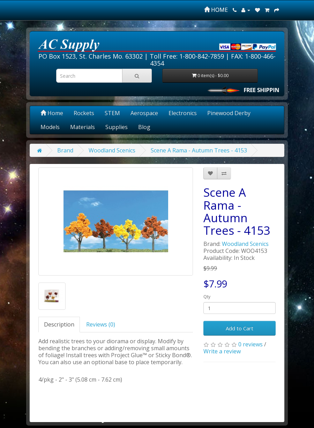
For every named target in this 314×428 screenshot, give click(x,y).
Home (51, 113)
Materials (82, 127)
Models (50, 127)
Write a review (222, 351)
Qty (206, 297)
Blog (144, 127)
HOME (216, 10)
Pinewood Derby (229, 113)
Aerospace (144, 113)
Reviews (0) (100, 324)
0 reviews (250, 344)
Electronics (183, 113)
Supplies (116, 127)
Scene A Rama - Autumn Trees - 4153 (199, 150)
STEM (112, 113)
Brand (65, 150)
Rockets (84, 113)
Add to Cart (239, 328)
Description (59, 324)
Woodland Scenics (112, 150)
